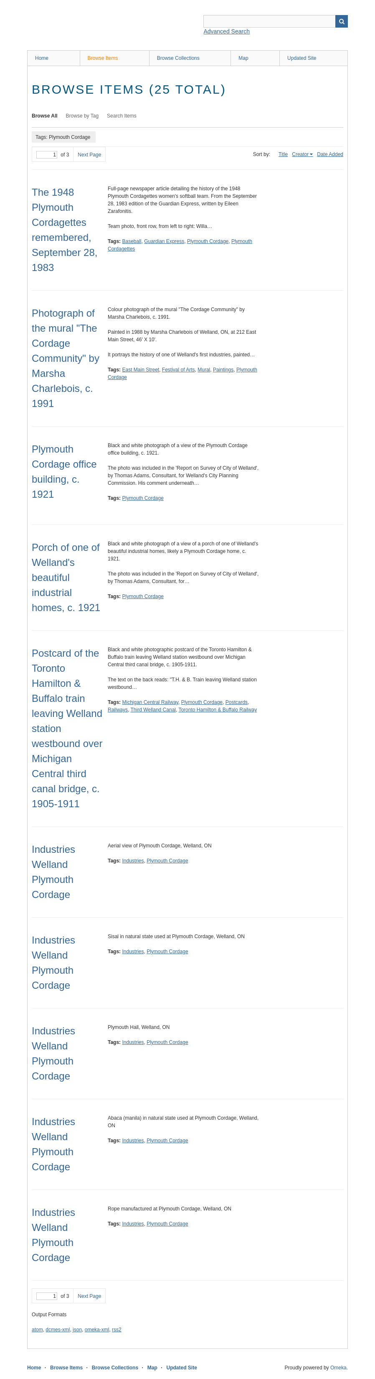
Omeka (338, 1368)
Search (341, 21)
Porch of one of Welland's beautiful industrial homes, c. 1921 (66, 577)
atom (37, 1330)
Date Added (330, 154)
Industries (133, 861)
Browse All (45, 116)
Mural (204, 370)
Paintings (223, 370)
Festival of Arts (178, 370)
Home (41, 58)
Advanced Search (226, 31)
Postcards (237, 702)
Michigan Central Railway (150, 702)
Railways (118, 710)
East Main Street (140, 370)
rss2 (117, 1330)
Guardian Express (164, 241)
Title (283, 154)
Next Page (89, 155)
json (77, 1330)
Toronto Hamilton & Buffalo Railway (217, 710)
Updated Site (301, 58)
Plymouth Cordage (207, 241)
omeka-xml (97, 1330)
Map (243, 58)
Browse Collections (178, 58)
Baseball (131, 241)
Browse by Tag (82, 116)
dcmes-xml (58, 1330)
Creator (300, 154)
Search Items (122, 116)
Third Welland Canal (153, 710)
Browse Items (103, 58)
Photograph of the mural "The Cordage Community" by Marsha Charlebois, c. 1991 (65, 358)
